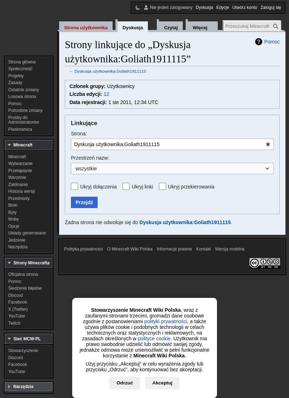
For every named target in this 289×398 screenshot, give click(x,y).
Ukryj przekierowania (191, 187)
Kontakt (203, 249)
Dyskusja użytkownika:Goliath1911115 (110, 71)
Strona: (79, 133)
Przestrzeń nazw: (90, 158)
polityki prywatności (165, 321)
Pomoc (272, 42)
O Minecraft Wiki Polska (130, 249)
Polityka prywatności (83, 249)
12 (106, 94)
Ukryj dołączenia (98, 187)
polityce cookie (154, 338)
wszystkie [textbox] (86, 168)
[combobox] (172, 144)
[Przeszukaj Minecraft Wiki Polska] (252, 26)
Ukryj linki (142, 187)
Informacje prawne (174, 249)
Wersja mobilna (229, 249)
